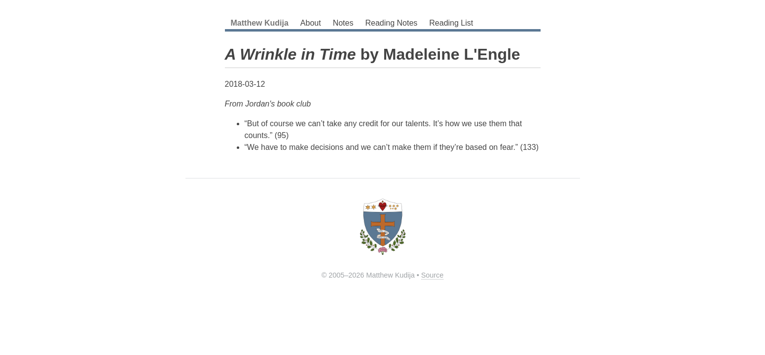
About (310, 23)
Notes (343, 23)
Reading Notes (391, 23)
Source (432, 275)
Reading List (451, 23)
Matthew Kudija (260, 23)
